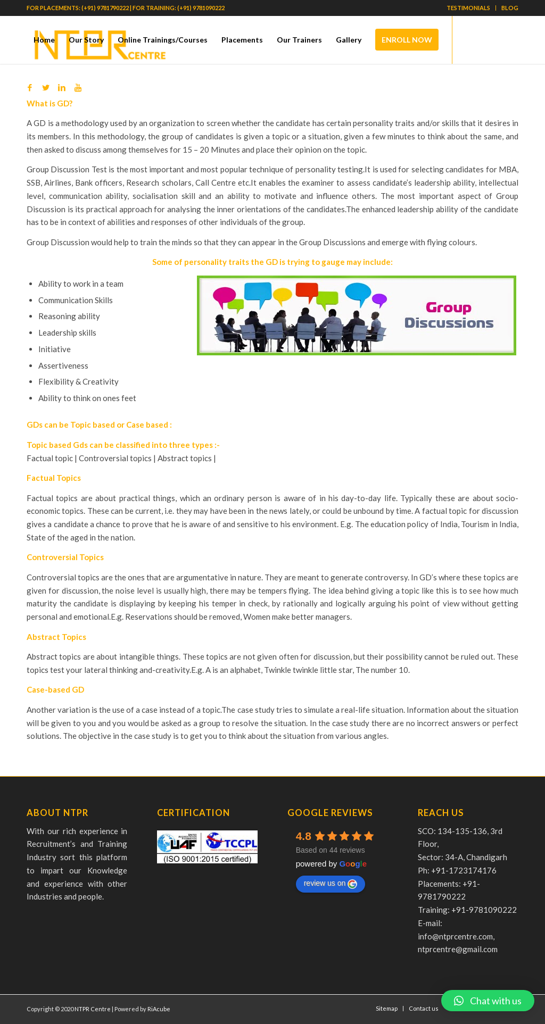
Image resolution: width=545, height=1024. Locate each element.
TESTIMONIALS (468, 7)
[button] (487, 1000)
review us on (331, 883)
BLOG (509, 7)
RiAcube (158, 1008)
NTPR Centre (93, 1008)
